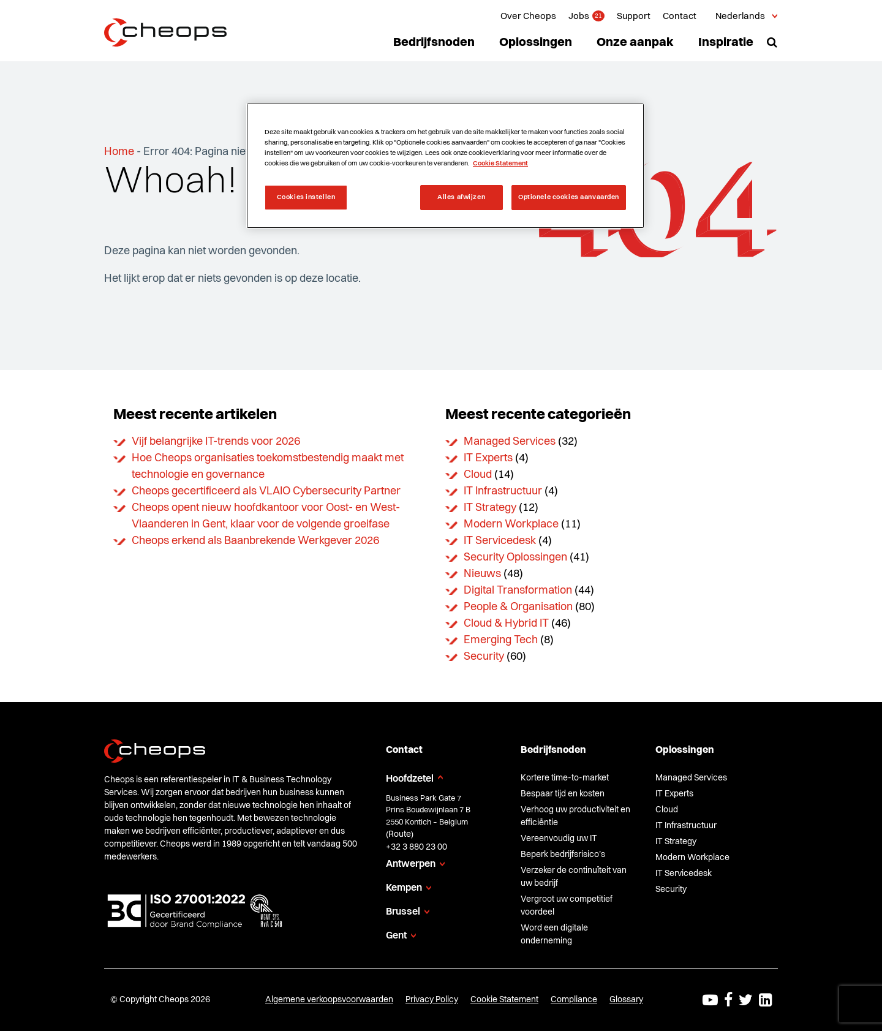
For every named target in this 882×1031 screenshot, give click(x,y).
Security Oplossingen (515, 557)
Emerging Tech (501, 640)
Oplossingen (535, 43)
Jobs (578, 16)
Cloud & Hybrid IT (506, 623)
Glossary (626, 999)
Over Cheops (528, 16)
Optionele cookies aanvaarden (568, 197)
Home (119, 151)
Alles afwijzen (461, 197)
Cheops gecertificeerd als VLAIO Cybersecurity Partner (266, 491)
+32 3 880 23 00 (416, 847)
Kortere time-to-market (565, 778)
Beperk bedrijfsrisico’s (563, 854)
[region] (445, 165)
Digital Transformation (518, 590)
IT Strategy (490, 507)
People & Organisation (518, 607)
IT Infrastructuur (503, 491)
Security (484, 656)
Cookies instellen (306, 197)
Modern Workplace (511, 524)
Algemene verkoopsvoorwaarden (329, 999)
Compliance (574, 999)
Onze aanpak (635, 43)
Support (633, 16)
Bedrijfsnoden (434, 43)
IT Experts (488, 458)
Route (399, 834)
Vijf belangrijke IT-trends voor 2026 (216, 441)
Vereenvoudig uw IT (559, 838)
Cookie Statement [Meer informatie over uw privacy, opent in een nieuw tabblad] (500, 163)
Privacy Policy (431, 999)
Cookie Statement (504, 999)
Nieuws (482, 574)
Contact (679, 16)
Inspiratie (725, 43)
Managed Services (510, 441)
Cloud (478, 474)
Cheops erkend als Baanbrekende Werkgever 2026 (255, 540)
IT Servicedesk (500, 540)
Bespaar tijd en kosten (563, 794)
